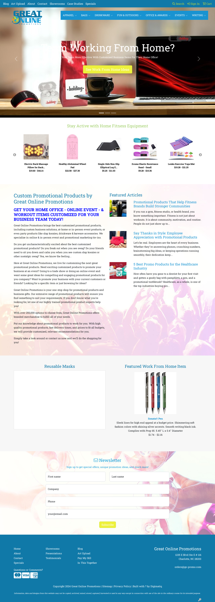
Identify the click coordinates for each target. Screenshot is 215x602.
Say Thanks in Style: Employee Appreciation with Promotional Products (165, 235)
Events (181, 15)
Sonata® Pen (155, 418)
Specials (90, 3)
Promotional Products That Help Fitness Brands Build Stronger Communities (165, 204)
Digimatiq (156, 586)
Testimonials (53, 558)
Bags (85, 15)
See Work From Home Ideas (107, 69)
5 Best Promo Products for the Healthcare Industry (166, 266)
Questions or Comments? (28, 569)
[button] (16, 59)
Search (178, 3)
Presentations (54, 553)
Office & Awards (158, 15)
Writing (199, 15)
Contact (42, 3)
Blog (6, 3)
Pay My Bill (84, 558)
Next (200, 155)
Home (17, 548)
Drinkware (104, 15)
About (31, 3)
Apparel (70, 15)
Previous (14, 155)
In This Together (87, 562)
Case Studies (75, 3)
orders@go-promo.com (188, 567)
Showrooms (57, 3)
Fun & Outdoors (129, 15)
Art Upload (18, 3)
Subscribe (107, 524)
